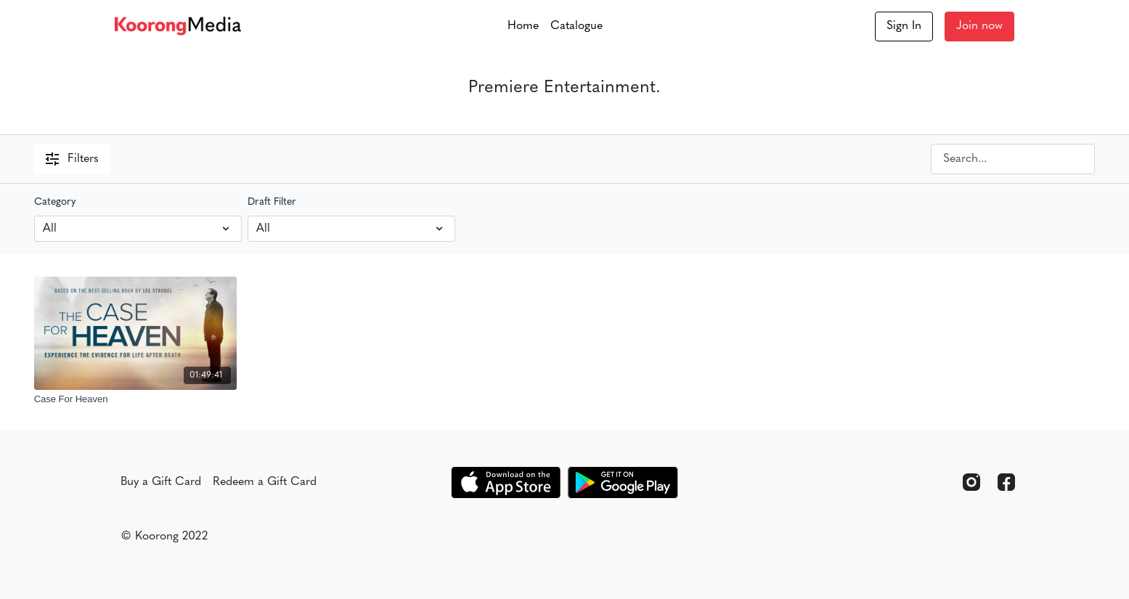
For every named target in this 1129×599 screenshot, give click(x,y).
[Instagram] (971, 482)
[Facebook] (1006, 482)
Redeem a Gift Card (265, 482)
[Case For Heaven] (135, 399)
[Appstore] (505, 482)
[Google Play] (623, 482)
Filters (72, 159)
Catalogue (576, 26)
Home (523, 26)
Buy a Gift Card (161, 482)
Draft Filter (272, 202)
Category (55, 202)
